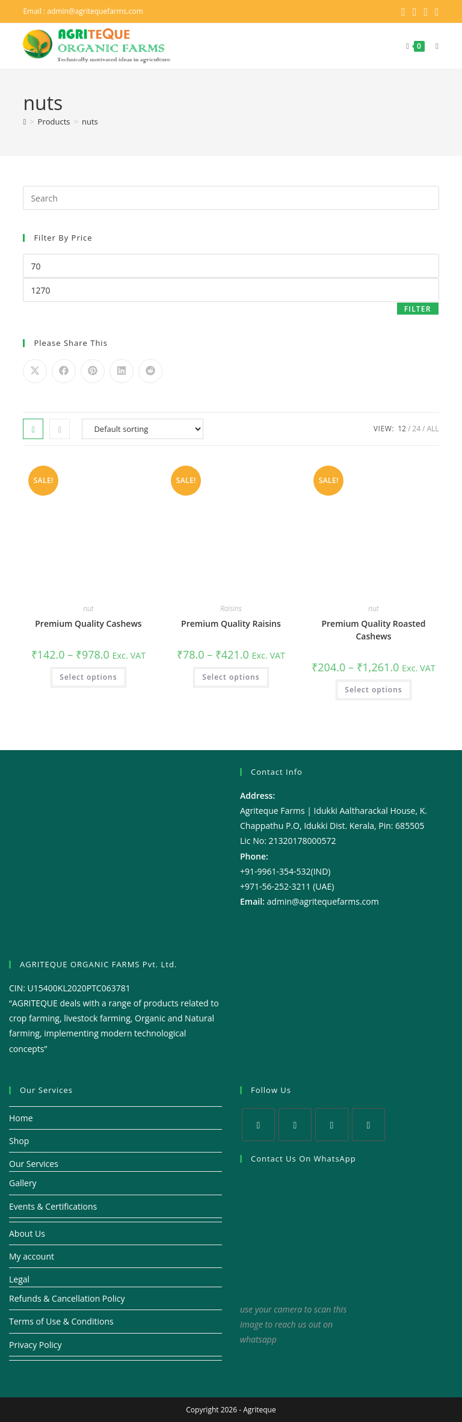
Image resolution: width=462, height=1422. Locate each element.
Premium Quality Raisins (231, 623)
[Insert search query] (231, 197)
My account (31, 1255)
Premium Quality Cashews (88, 623)
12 (402, 428)
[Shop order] (142, 428)
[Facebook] (295, 1123)
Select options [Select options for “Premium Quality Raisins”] (230, 676)
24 (416, 428)
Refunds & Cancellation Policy (67, 1298)
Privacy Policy (35, 1344)
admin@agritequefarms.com (95, 11)
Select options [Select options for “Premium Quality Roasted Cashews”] (373, 689)
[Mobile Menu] (433, 45)
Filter (417, 308)
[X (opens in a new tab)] (403, 11)
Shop (19, 1140)
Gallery (23, 1182)
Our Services (33, 1163)
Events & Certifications (53, 1205)
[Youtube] (368, 1123)
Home (21, 1117)
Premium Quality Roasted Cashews (373, 629)
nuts (90, 120)
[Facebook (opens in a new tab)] (414, 11)
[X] (258, 1123)
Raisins (231, 608)
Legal (19, 1278)
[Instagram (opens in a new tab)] (425, 11)
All (433, 428)
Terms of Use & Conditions (61, 1320)
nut (88, 608)
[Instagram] (331, 1123)
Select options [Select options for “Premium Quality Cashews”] (88, 676)
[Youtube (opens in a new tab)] (435, 11)
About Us (27, 1233)
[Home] (24, 120)
